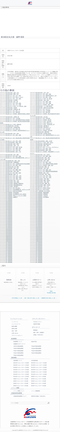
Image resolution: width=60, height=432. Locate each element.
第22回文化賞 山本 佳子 (42, 92)
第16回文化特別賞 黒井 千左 (13, 151)
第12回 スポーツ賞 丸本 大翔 (13, 176)
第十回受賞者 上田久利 (42, 195)
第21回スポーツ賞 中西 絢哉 (13, 103)
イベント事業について (18, 391)
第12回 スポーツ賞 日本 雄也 (43, 176)
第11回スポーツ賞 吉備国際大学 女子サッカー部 (18, 189)
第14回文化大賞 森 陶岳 (12, 166)
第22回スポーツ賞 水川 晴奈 (13, 95)
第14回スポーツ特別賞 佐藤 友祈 (44, 165)
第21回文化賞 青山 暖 (12, 101)
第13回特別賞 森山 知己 (42, 173)
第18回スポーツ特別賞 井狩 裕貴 (44, 130)
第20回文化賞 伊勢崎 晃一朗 (13, 109)
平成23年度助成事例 (18, 355)
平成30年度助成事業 (36, 346)
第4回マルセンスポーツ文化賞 (20, 383)
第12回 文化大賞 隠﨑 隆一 (43, 183)
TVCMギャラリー (37, 321)
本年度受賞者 (34, 360)
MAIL (51, 291)
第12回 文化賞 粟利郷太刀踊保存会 (14, 183)
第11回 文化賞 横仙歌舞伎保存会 (14, 185)
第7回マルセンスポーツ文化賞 (38, 378)
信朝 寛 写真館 (36, 324)
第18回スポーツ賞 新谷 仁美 (13, 129)
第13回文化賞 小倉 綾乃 (42, 168)
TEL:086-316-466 (51, 292)
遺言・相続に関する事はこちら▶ (31, 298)
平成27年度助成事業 (18, 350)
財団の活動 (14, 328)
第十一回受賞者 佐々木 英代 (43, 191)
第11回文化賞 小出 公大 (42, 186)
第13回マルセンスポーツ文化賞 (39, 372)
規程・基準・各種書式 (38, 332)
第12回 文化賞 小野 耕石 (42, 182)
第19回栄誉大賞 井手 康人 (12, 126)
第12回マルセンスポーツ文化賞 (21, 374)
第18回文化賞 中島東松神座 (13, 127)
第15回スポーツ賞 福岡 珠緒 (43, 156)
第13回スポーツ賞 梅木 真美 (13, 173)
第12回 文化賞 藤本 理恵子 (43, 180)
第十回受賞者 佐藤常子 (12, 197)
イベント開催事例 (35, 391)
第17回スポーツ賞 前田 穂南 (13, 135)
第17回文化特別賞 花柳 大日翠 (44, 141)
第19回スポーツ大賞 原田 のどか (44, 123)
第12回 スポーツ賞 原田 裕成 (13, 177)
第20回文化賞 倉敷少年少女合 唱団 (44, 107)
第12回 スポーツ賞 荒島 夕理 (13, 179)
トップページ (15, 321)
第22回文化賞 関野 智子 (12, 94)
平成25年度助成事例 (18, 353)
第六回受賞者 (9, 222)
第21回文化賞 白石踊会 (12, 100)
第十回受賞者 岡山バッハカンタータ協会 (16, 195)
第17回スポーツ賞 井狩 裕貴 (13, 141)
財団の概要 (14, 326)
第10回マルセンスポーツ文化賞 (21, 376)
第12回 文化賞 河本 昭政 (12, 182)
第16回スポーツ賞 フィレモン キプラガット (47, 147)
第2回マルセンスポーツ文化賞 (20, 385)
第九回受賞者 (9, 201)
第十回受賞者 (9, 198)
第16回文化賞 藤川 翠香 (12, 144)
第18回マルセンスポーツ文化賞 (21, 367)
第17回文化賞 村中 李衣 (12, 133)
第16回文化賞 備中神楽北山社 (43, 144)
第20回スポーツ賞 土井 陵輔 (43, 110)
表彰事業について (17, 360)
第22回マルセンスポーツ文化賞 (21, 363)
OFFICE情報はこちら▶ (17, 298)
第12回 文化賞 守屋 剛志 (42, 179)
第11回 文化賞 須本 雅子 (12, 186)
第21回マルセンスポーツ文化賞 (39, 363)
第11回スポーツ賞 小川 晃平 (42, 189)
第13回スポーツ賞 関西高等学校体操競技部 (46, 171)
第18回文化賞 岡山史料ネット (43, 127)
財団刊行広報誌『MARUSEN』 (38, 396)
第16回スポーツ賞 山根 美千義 (14, 147)
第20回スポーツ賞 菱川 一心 (13, 110)
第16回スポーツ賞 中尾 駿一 (13, 150)
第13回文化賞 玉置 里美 (12, 171)
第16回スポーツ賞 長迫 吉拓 (43, 148)
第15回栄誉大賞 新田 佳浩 (13, 160)
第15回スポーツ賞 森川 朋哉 (13, 156)
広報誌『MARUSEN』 (38, 334)
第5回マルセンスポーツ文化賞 (38, 381)
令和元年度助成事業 (18, 346)
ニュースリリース (16, 324)
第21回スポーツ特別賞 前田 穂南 (44, 104)
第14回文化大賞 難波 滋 (42, 166)
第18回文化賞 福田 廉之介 (42, 126)
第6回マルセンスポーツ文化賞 (20, 381)
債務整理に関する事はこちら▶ (48, 298)
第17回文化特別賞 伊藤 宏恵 (13, 142)
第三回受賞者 (9, 242)
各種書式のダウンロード (19, 344)
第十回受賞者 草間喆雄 (42, 194)
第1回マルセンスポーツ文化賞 (38, 385)
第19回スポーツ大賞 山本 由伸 (43, 121)
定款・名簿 (14, 331)
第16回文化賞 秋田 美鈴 (42, 145)
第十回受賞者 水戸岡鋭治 (42, 197)
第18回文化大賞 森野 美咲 (42, 132)
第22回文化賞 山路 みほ (12, 92)
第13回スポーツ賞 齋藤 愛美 (13, 169)
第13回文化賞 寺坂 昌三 (12, 168)
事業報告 (35, 330)
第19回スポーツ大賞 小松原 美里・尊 (45, 124)
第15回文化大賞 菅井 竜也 (43, 157)
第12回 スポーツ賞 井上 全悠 (43, 177)
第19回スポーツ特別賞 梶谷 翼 (43, 120)
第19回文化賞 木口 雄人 (42, 116)
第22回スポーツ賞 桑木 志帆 (43, 97)
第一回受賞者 (9, 257)
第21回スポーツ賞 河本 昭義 (43, 103)
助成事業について (17, 341)
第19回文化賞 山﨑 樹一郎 (12, 116)
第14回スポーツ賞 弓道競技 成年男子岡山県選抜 (18, 163)
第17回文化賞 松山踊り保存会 (43, 133)
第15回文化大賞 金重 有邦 (43, 159)
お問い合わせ (15, 333)
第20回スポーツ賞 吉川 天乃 (43, 109)
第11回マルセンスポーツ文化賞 (39, 374)
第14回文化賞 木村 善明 (42, 160)
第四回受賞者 (39, 235)
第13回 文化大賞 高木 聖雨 (43, 174)
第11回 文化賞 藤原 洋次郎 (43, 185)
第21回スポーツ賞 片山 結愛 (13, 104)
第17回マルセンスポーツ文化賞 (39, 367)
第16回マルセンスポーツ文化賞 (21, 369)
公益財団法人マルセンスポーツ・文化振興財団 (28, 430)
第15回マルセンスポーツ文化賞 (39, 369)
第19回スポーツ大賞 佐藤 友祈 (13, 124)
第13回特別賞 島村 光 (12, 174)
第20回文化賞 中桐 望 (11, 107)
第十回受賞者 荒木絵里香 (12, 192)
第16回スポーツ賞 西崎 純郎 (13, 148)
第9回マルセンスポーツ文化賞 (38, 376)
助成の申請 (34, 341)
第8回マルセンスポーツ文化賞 (20, 378)
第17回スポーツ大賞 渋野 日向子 (44, 142)
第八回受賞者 (39, 209)
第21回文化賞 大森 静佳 (42, 100)
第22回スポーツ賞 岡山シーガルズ (14, 97)
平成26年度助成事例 (36, 350)
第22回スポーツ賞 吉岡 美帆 (43, 94)
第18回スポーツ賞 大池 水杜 (43, 129)
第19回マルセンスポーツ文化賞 (39, 365)
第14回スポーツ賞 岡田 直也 (13, 165)
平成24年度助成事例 (36, 353)
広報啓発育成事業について (19, 396)
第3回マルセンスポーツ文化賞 (38, 383)
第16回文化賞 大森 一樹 (12, 145)
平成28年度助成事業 (36, 348)
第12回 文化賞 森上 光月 (12, 180)
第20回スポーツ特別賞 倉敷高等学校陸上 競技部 (18, 113)
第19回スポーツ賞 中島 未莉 (43, 118)
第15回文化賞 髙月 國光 (12, 154)
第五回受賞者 (39, 227)
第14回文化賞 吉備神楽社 (12, 162)
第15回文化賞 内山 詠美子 (43, 154)
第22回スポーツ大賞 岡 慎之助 (44, 98)
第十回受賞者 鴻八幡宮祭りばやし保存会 (16, 194)
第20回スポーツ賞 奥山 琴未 (43, 112)
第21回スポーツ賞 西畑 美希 (43, 101)
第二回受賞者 (9, 251)
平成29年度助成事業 (18, 348)
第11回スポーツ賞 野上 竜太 (13, 188)
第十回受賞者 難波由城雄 (42, 192)
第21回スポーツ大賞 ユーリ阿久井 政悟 (16, 106)
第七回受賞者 (9, 216)
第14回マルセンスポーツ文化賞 (21, 372)
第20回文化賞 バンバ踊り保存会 (44, 106)
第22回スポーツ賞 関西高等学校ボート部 (46, 95)
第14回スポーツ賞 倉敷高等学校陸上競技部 (46, 163)
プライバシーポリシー (17, 335)
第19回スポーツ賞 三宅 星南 (13, 118)
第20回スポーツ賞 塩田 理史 (13, 112)
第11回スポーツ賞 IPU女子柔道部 (14, 191)
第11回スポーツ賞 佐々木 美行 (43, 188)
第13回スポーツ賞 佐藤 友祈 (43, 169)
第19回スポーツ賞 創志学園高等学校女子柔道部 (18, 120)
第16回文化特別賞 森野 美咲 (43, 150)
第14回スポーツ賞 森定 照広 (43, 162)
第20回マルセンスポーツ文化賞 (21, 365)
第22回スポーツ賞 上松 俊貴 (13, 98)
